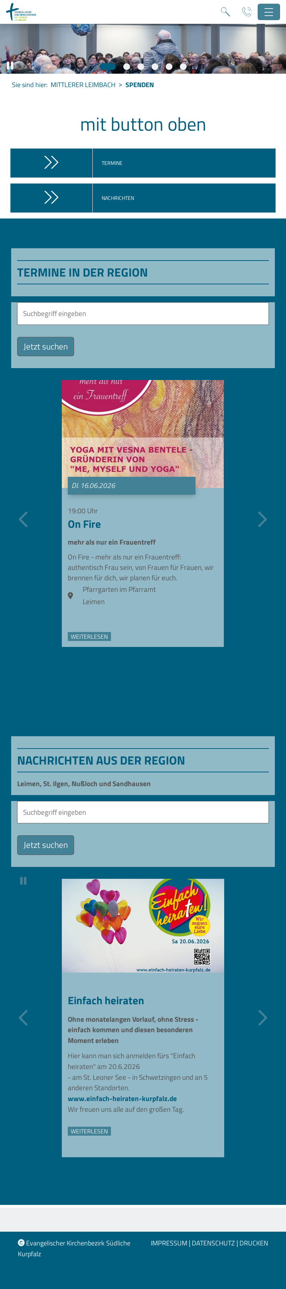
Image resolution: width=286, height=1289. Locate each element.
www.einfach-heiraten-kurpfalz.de (122, 1102)
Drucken (253, 1243)
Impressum (170, 1243)
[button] (10, 65)
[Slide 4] (155, 66)
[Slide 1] (107, 66)
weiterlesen (89, 639)
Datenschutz (214, 1243)
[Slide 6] (183, 66)
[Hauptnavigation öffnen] (269, 12)
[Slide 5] (169, 66)
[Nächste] (261, 521)
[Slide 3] (140, 66)
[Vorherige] (24, 521)
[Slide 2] (126, 66)
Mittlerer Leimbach (83, 85)
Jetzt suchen (45, 346)
